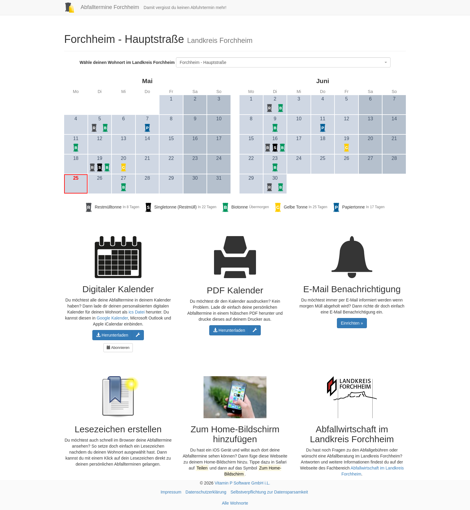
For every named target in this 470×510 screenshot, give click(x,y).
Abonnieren (118, 348)
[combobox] (283, 62)
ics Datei (137, 312)
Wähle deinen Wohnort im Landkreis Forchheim (126, 62)
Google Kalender (112, 318)
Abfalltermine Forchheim (99, 7)
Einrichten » (352, 323)
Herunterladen (112, 335)
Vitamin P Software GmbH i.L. (242, 483)
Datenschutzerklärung (206, 492)
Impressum (171, 492)
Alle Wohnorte (235, 503)
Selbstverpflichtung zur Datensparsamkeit (269, 492)
